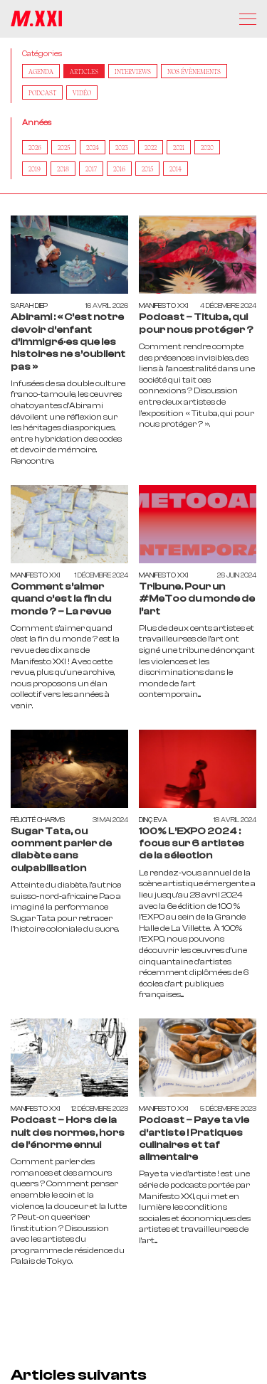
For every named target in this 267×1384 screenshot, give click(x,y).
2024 (92, 147)
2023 (121, 147)
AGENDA (40, 71)
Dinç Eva (153, 820)
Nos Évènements (194, 71)
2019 (34, 168)
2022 (151, 147)
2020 (207, 147)
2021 (178, 147)
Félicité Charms (38, 820)
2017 (91, 168)
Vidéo (82, 92)
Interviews (133, 71)
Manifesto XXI (163, 305)
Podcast (42, 92)
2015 (147, 168)
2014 (175, 168)
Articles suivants (79, 1375)
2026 (34, 147)
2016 (119, 168)
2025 (64, 147)
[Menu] (247, 19)
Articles (84, 71)
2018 (63, 168)
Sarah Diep (29, 305)
